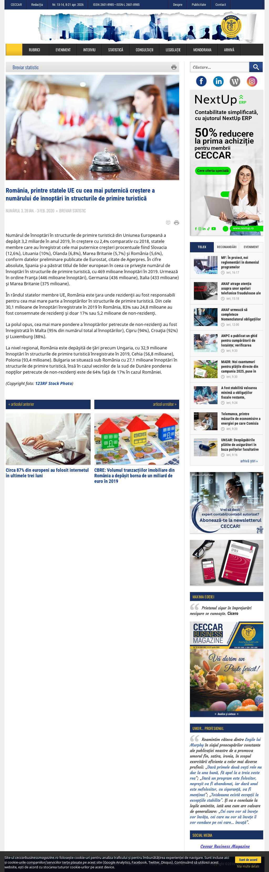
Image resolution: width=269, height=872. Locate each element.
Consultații (144, 49)
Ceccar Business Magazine (225, 846)
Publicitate (199, 5)
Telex (202, 247)
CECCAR (16, 5)
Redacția (37, 5)
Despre (177, 5)
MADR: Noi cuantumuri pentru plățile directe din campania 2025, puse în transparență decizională (239, 369)
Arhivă (229, 49)
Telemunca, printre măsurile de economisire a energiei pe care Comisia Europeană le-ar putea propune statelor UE (241, 423)
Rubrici (37, 49)
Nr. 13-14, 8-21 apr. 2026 (68, 5)
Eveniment (63, 49)
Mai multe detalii (248, 866)
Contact (220, 5)
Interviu (89, 49)
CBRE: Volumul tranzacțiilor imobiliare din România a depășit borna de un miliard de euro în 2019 (134, 475)
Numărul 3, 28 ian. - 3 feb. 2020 (30, 210)
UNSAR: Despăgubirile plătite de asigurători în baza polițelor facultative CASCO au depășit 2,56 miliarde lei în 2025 (240, 449)
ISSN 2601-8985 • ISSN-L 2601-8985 (116, 5)
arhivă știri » (249, 461)
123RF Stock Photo (53, 383)
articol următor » (165, 404)
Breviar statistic (26, 67)
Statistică (115, 49)
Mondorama (202, 49)
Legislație (173, 49)
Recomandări (226, 247)
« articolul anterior (21, 404)
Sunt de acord (248, 860)
